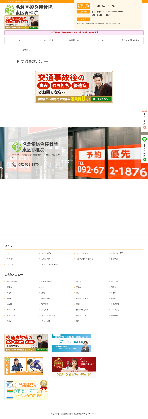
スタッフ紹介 (46, 253)
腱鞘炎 (113, 298)
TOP (18, 40)
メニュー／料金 (46, 40)
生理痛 (9, 287)
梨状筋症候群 (46, 281)
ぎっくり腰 (45, 321)
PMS (43, 287)
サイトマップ (12, 264)
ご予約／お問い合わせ (129, 40)
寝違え (9, 321)
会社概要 (114, 259)
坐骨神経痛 (45, 298)
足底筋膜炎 (115, 304)
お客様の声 (74, 40)
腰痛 (43, 293)
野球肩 (78, 281)
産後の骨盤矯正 (13, 281)
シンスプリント (117, 310)
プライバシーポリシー (49, 264)
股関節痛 (44, 310)
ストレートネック (48, 315)
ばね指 (9, 304)
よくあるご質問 (117, 253)
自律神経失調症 (82, 310)
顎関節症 (44, 304)
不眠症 (113, 287)
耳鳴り (9, 298)
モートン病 (11, 310)
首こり (78, 321)
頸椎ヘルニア (116, 315)
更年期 (78, 287)
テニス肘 (114, 281)
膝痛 (78, 304)
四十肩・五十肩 (82, 298)
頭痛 (78, 293)
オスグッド (11, 315)
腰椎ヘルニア (81, 315)
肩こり (9, 293)
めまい (113, 293)
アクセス (102, 40)
